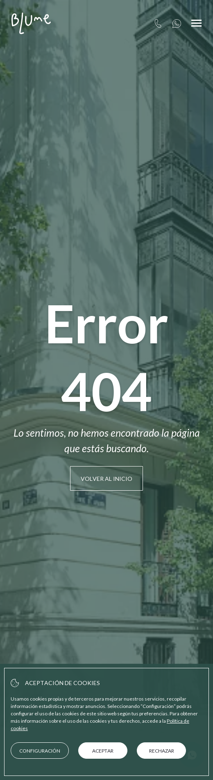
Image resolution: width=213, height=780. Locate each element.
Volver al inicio (106, 478)
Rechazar (161, 751)
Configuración (39, 751)
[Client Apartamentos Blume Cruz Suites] (31, 23)
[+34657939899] (176, 23)
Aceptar (102, 751)
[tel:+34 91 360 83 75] (158, 23)
